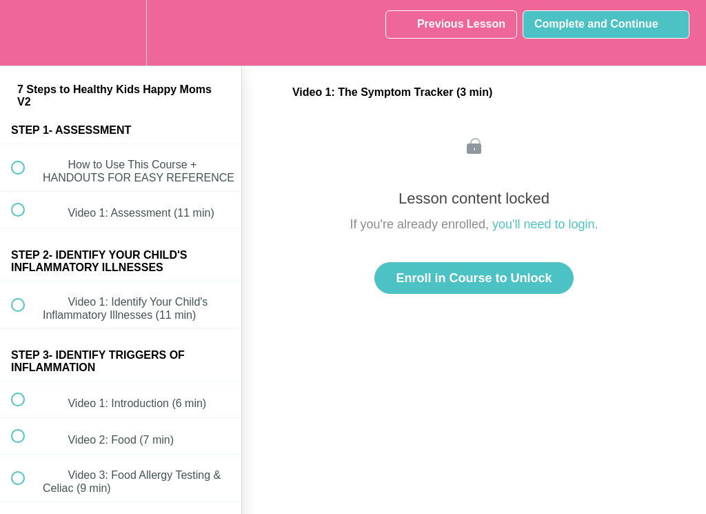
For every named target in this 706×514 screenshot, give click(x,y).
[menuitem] (120, 33)
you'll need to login (543, 224)
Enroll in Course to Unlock (474, 278)
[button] (25, 33)
